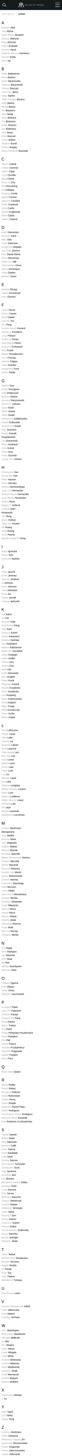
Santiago (8, 1186)
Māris (7, 215)
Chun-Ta (8, 182)
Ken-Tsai (8, 756)
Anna (8, 296)
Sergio (9, 433)
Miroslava (10, 1092)
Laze (8, 1276)
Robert (10, 1446)
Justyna (10, 601)
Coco (8, 175)
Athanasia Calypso (13, 1439)
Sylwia (8, 597)
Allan (7, 114)
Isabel (10, 1095)
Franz (7, 770)
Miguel (9, 197)
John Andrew (11, 265)
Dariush (10, 38)
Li (4, 1398)
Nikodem (11, 1051)
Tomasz (9, 88)
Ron (7, 1345)
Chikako (9, 983)
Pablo (10, 73)
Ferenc (7, 662)
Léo (6, 781)
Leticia (8, 1044)
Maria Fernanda (14, 151)
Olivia (10, 258)
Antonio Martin (13, 328)
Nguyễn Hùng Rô (13, 538)
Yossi (7, 759)
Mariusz (8, 778)
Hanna (13, 1450)
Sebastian (11, 923)
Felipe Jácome (12, 800)
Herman (8, 839)
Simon (8, 139)
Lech (9, 843)
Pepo (8, 42)
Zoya (7, 448)
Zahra (9, 1435)
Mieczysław (13, 1334)
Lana (9, 590)
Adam (7, 1211)
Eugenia (9, 193)
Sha (6, 324)
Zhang (7, 1419)
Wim (6, 959)
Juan (7, 132)
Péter (7, 1058)
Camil (7, 407)
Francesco (12, 883)
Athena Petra (14, 1258)
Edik (10, 393)
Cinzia (8, 310)
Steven (8, 164)
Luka (7, 1156)
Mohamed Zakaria (14, 1182)
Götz (8, 429)
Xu (5, 1341)
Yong (7, 531)
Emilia (10, 389)
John (10, 1330)
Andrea (9, 147)
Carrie (8, 890)
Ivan (9, 643)
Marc (6, 239)
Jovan (8, 1254)
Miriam (9, 865)
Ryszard (12, 400)
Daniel (10, 1110)
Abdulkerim (11, 1280)
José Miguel (11, 343)
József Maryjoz (15, 1230)
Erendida (10, 854)
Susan (8, 1103)
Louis (8, 335)
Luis (7, 1415)
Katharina (11, 332)
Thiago (8, 734)
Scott (8, 748)
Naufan (11, 966)
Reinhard (11, 1197)
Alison (8, 713)
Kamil (9, 673)
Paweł (7, 680)
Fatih (7, 1411)
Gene (9, 586)
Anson (7, 767)
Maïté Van (11, 651)
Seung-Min (9, 475)
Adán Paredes (12, 99)
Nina (7, 350)
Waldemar (12, 1208)
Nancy (10, 269)
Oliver (7, 792)
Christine (8, 803)
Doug (8, 1021)
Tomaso (10, 861)
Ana (6, 1029)
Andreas (9, 1014)
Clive (8, 676)
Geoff (10, 1374)
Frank (9, 455)
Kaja (6, 629)
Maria (7, 451)
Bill (5, 962)
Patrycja (10, 785)
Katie (8, 887)
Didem (7, 171)
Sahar (9, 654)
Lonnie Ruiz (11, 459)
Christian (10, 1317)
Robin (9, 204)
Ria (8, 110)
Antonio (9, 361)
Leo (5, 774)
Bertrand (8, 1145)
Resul (6, 60)
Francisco (10, 1222)
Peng (6, 594)
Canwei (7, 741)
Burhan (9, 1237)
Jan (8, 128)
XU (5, 618)
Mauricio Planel (14, 1118)
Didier (8, 125)
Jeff (6, 614)
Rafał (10, 710)
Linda (8, 1189)
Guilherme (11, 247)
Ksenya (10, 796)
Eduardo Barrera (15, 53)
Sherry (8, 1025)
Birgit (7, 178)
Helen (10, 81)
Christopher (9, 472)
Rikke (8, 479)
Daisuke (10, 640)
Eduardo (8, 236)
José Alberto (13, 498)
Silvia (8, 117)
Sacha (7, 555)
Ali (6, 1269)
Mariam (11, 647)
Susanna (9, 745)
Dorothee (11, 901)
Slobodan (9, 1241)
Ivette (10, 1310)
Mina (9, 951)
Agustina (10, 200)
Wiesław (10, 1337)
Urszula (9, 1204)
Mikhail (8, 763)
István (8, 520)
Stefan (8, 372)
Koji (6, 948)
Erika (8, 136)
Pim (5, 1040)
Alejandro (13, 1106)
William (13, 487)
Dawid (10, 212)
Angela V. (10, 505)
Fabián (9, 167)
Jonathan (8, 1175)
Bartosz (9, 850)
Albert (7, 706)
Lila (7, 1178)
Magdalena (12, 814)
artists (21, 14)
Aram (8, 534)
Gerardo (8, 49)
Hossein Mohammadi (15, 1306)
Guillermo (10, 339)
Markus (9, 1381)
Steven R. (10, 404)
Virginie (9, 846)
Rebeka (9, 289)
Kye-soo (9, 931)
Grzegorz (9, 934)
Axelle (8, 658)
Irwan (9, 483)
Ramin (8, 1088)
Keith (6, 669)
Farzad (9, 1134)
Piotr (10, 254)
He (6, 527)
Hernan (8, 57)
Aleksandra (14, 418)
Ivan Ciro (11, 1010)
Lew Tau (7, 321)
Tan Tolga (10, 250)
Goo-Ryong (10, 625)
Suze (9, 730)
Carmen (9, 879)
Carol (7, 1356)
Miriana (9, 1160)
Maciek (10, 811)
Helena (9, 219)
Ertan (6, 1272)
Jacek (8, 415)
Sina (7, 31)
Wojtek (12, 354)
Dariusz (9, 916)
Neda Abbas (12, 35)
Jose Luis (12, 490)
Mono (9, 444)
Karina (8, 1219)
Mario (8, 365)
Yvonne (10, 1363)
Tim (8, 121)
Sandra (7, 385)
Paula (9, 243)
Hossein (8, 27)
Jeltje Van (10, 523)
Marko (8, 717)
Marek (8, 1084)
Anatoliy (9, 898)
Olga (8, 1171)
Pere (7, 1193)
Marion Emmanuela (15, 857)
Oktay (8, 95)
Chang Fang (10, 1018)
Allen (6, 737)
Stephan (9, 143)
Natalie (9, 1055)
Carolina (11, 1432)
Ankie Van (8, 261)
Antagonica (10, 368)
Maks (10, 232)
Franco (8, 313)
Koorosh (9, 632)
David (9, 575)
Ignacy (11, 876)
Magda (9, 1265)
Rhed (7, 317)
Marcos (8, 909)
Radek (10, 422)
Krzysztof (11, 346)
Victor (10, 691)
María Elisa (11, 1071)
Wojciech (12, 994)
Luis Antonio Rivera (17, 1114)
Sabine (8, 1099)
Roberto (8, 920)
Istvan (8, 990)
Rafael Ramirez (13, 789)
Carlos (9, 46)
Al (7, 583)
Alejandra (10, 684)
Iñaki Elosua (10, 1293)
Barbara (8, 276)
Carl (8, 695)
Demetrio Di (11, 426)
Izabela (9, 1378)
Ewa (16, 1121)
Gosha (10, 636)
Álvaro (9, 1233)
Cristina (8, 509)
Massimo (8, 970)
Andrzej (11, 1359)
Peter (8, 77)
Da (7, 189)
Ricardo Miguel (15, 494)
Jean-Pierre (13, 894)
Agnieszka (14, 1443)
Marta (9, 551)
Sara (8, 1313)
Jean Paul (9, 92)
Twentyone (11, 1395)
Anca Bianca (13, 1164)
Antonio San (11, 872)
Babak (8, 1138)
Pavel (9, 1036)
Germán (10, 579)
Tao (6, 516)
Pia (6, 807)
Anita (7, 103)
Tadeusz (12, 84)
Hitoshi (8, 912)
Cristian (11, 828)
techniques (9, 14)
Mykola (10, 687)
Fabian (10, 293)
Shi (9, 186)
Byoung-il (8, 1215)
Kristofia (12, 1047)
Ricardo (10, 1261)
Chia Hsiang (10, 752)
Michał (8, 106)
